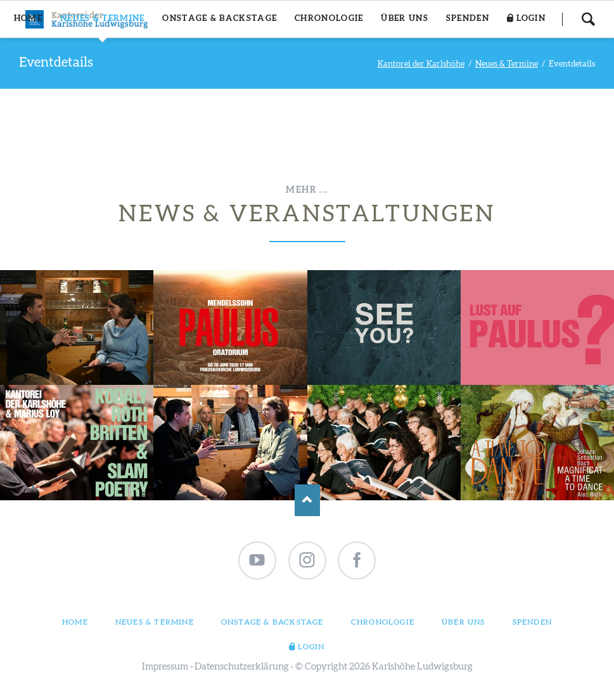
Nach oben (307, 500)
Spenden (532, 622)
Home (75, 622)
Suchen (588, 19)
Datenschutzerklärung (242, 666)
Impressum (165, 666)
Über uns (463, 622)
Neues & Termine (506, 64)
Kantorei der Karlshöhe (421, 64)
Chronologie (382, 622)
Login (311, 647)
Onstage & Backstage (272, 622)
